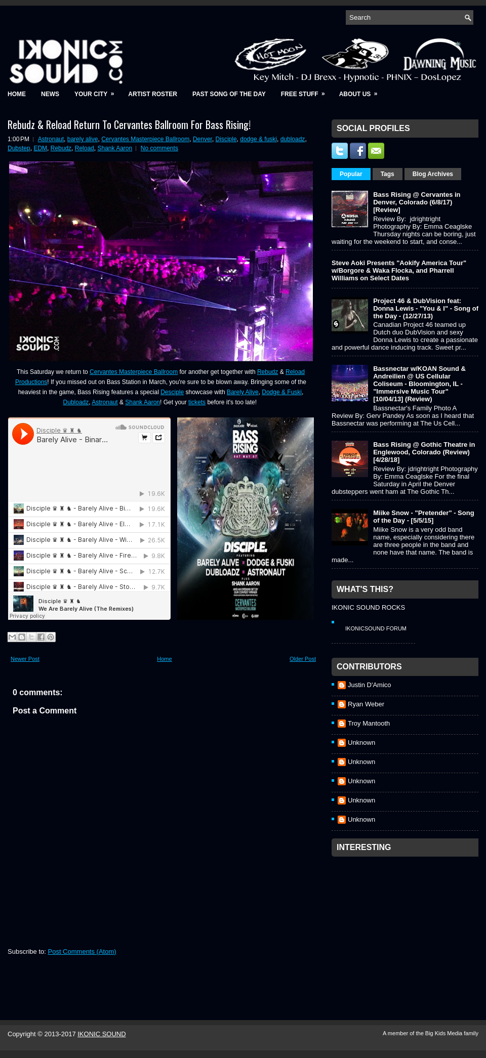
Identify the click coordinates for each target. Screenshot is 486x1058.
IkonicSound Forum (376, 628)
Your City (97, 91)
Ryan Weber (366, 704)
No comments (159, 148)
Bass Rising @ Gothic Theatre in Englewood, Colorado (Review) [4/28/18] (424, 452)
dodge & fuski (258, 139)
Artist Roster (152, 94)
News (50, 94)
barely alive (82, 139)
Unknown (361, 742)
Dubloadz (76, 402)
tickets (197, 402)
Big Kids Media (444, 1033)
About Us (361, 91)
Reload (84, 148)
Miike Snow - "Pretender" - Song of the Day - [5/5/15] (423, 516)
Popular (351, 174)
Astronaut (51, 139)
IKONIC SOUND (101, 1034)
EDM (40, 148)
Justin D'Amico (369, 685)
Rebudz (61, 148)
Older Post (303, 659)
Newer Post (25, 659)
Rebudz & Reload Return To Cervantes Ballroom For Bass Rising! (129, 124)
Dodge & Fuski (282, 392)
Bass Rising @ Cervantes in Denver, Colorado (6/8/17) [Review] (416, 202)
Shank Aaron (114, 148)
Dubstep (19, 148)
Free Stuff (306, 91)
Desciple (172, 392)
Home (17, 94)
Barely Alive (243, 392)
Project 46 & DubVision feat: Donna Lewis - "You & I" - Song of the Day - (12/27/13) (425, 308)
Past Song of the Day (229, 94)
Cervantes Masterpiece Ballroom (145, 139)
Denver (202, 139)
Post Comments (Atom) (82, 951)
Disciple (226, 139)
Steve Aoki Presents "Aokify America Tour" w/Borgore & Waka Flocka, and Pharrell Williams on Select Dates (399, 270)
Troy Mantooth (369, 723)
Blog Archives (433, 174)
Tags (387, 174)
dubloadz (292, 139)
